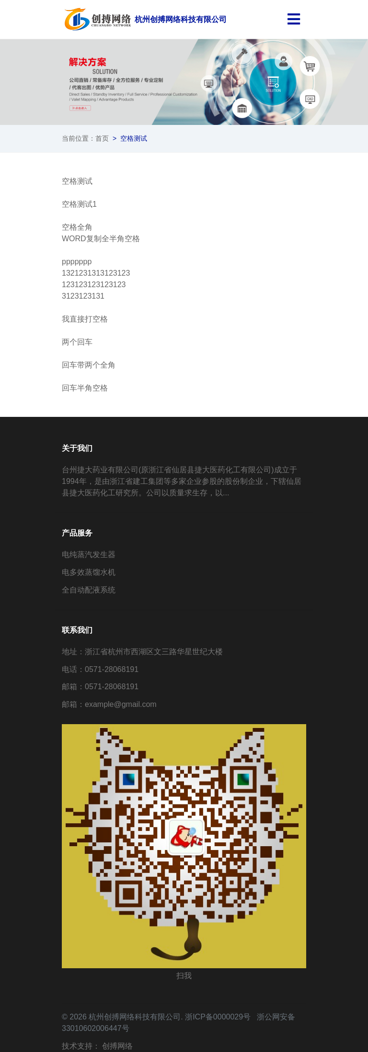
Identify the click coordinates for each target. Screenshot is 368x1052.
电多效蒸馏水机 (88, 572)
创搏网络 (117, 1046)
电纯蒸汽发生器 (88, 554)
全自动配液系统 (88, 590)
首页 (102, 138)
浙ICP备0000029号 (218, 1017)
